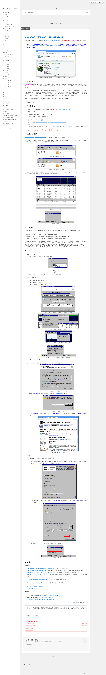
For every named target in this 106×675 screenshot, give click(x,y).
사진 (6, 50)
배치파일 (7, 22)
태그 (4, 92)
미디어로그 (5, 94)
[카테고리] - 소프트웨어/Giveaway (35, 586)
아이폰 (5, 78)
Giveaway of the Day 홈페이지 (51, 40)
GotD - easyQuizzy (29, 628)
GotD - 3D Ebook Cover (30, 626)
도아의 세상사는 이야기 (8, 109)
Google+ (40, 673)
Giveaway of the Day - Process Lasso (44, 37)
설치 (6, 34)
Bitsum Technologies (36, 120)
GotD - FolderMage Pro (30, 625)
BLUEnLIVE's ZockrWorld (8, 124)
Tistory (81, 673)
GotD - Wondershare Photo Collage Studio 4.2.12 (39, 574)
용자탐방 (7, 72)
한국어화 (7, 40)
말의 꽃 (6, 64)
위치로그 (4, 96)
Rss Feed (24, 673)
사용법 (6, 36)
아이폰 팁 (7, 84)
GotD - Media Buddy (29, 630)
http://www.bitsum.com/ (41, 122)
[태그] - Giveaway (31, 588)
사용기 (6, 48)
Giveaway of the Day (54, 126)
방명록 (4, 98)
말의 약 (6, 66)
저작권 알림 (5, 103)
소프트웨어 (6, 28)
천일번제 (7, 62)
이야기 (5, 52)
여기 (40, 98)
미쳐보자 (5, 70)
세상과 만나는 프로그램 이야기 (9, 123)
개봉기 (6, 46)
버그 (6, 16)
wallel (88, 673)
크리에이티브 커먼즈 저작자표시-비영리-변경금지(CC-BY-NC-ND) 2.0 (46, 45)
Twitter (29, 673)
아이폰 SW (7, 80)
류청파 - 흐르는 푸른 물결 (8, 113)
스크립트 (5, 20)
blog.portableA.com (7, 121)
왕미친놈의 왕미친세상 (10, 8)
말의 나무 (6, 60)
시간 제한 (68, 126)
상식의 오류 (7, 54)
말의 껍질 (7, 68)
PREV (52, 656)
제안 (6, 18)
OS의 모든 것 (5, 111)
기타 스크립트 (8, 24)
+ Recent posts (26, 664)
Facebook (33, 673)
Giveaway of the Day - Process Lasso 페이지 (35, 137)
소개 (6, 32)
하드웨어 (5, 44)
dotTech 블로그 (30, 599)
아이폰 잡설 (7, 82)
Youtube (36, 673)
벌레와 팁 (6, 12)
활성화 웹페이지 (58, 393)
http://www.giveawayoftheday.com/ (50, 595)
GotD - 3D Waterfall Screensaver (31, 623)
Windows (7, 30)
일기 (5, 76)
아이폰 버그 (7, 86)
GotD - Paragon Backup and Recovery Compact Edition (42, 579)
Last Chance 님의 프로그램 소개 (9, 119)
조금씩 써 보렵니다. (7, 102)
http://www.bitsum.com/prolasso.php (58, 122)
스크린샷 (7, 42)
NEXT (59, 656)
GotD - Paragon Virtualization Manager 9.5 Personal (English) (41, 568)
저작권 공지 (5, 105)
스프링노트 (74, 602)
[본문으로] (54, 609)
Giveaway (7, 38)
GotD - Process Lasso (28, 12)
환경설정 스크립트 (9, 26)
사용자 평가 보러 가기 (64, 109)
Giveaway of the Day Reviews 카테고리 (44, 599)
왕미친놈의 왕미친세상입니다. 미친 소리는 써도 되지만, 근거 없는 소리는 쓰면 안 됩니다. (44, 641)
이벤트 (6, 74)
